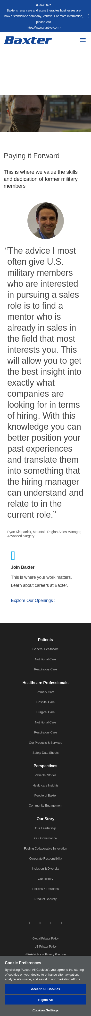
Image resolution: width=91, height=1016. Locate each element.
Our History (45, 879)
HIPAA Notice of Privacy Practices (45, 954)
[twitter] (51, 923)
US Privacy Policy (45, 946)
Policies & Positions (45, 889)
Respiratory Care (45, 669)
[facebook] (40, 923)
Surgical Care (45, 712)
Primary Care (46, 692)
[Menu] (82, 40)
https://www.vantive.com (43, 27)
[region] (45, 986)
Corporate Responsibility (45, 858)
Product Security (45, 899)
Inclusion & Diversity (45, 868)
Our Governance (45, 838)
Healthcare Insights (45, 785)
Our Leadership (45, 828)
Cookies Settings (46, 1010)
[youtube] (62, 923)
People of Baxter (45, 795)
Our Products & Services (45, 742)
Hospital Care (45, 702)
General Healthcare (45, 649)
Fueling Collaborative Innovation (45, 848)
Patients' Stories (45, 775)
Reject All (45, 1000)
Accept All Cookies (45, 989)
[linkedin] (29, 923)
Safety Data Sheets (46, 752)
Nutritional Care (45, 659)
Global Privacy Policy (45, 938)
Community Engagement (45, 805)
